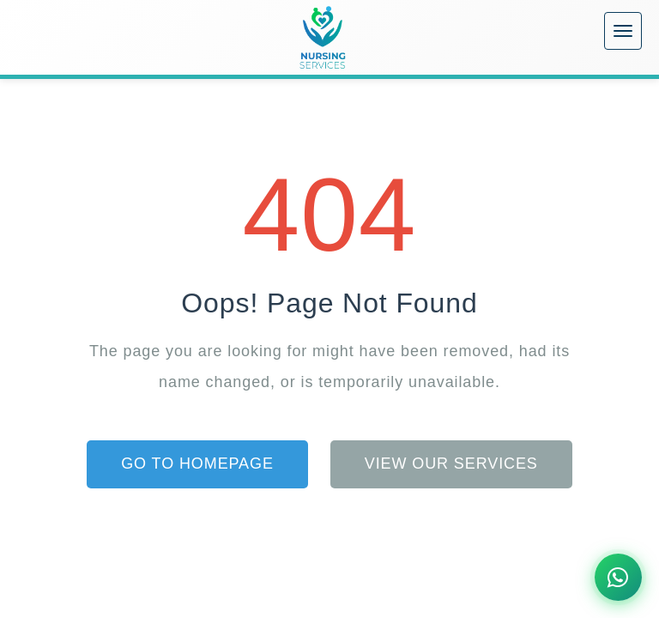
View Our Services (451, 463)
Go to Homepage (197, 463)
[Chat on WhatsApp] (618, 577)
